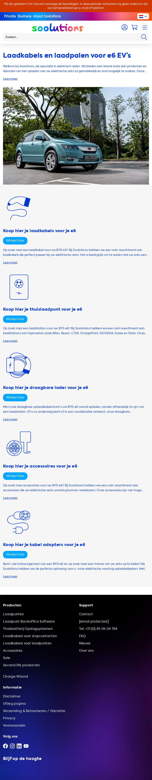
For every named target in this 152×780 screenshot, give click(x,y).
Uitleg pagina (14, 703)
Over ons (86, 650)
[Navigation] (144, 27)
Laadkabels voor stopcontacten (30, 636)
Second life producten (21, 665)
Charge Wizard (15, 676)
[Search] (144, 37)
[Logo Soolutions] (57, 27)
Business (24, 16)
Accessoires (12, 650)
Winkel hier (15, 240)
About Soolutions (47, 16)
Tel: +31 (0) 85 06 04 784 (98, 629)
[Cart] (134, 27)
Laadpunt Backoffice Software (29, 621)
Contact (86, 614)
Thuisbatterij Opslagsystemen (28, 629)
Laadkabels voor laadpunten (27, 643)
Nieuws (85, 643)
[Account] (125, 27)
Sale (6, 658)
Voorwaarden (14, 725)
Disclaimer (12, 696)
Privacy (9, 718)
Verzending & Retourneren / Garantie (34, 711)
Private (10, 16)
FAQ (82, 636)
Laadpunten (13, 614)
